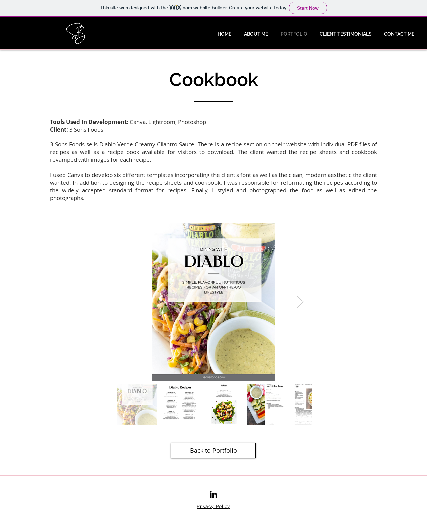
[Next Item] (300, 301)
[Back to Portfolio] (213, 450)
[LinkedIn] (213, 494)
